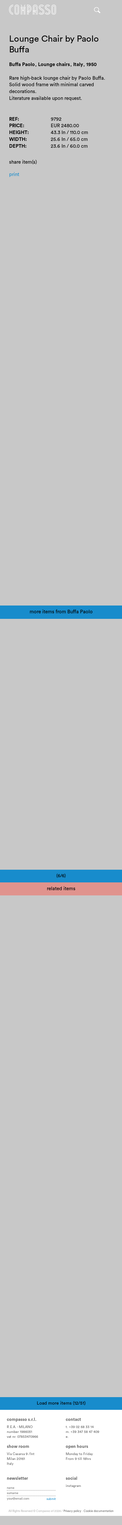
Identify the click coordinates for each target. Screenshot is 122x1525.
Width (17, 139)
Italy (10, 1463)
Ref (13, 119)
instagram (73, 1486)
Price (16, 125)
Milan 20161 (16, 1459)
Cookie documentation (99, 1511)
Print (14, 174)
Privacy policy (72, 1511)
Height (18, 132)
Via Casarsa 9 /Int (20, 1454)
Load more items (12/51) (61, 1403)
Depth (17, 146)
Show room (18, 1446)
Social (71, 1478)
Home (32, 10)
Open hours (77, 1446)
